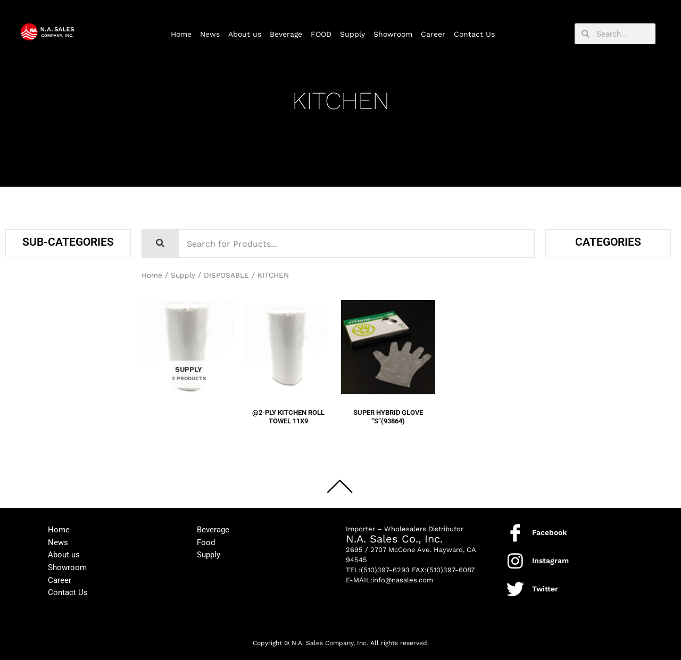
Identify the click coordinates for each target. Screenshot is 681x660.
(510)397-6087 (451, 569)
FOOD (321, 34)
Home (181, 34)
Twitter (545, 587)
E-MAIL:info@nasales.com (389, 579)
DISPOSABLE (227, 275)
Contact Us (474, 34)
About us (244, 34)
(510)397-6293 (385, 569)
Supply (352, 34)
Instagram (550, 559)
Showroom (392, 34)
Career (433, 34)
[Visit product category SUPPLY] (189, 349)
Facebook (549, 531)
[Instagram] (515, 560)
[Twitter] (515, 588)
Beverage (286, 34)
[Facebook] (515, 531)
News (210, 34)
